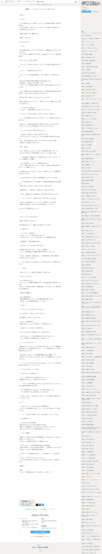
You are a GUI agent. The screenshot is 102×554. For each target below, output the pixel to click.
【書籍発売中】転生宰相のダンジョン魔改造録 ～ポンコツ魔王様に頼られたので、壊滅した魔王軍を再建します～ (91, 4)
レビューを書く (86, 11)
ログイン (45, 534)
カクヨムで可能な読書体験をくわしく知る (40, 536)
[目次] (79, 1)
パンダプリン (84, 7)
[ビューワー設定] (75, 1)
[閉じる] (33, 501)
